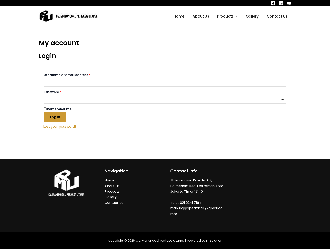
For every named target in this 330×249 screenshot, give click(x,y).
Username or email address (74, 74)
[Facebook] (273, 3)
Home (183, 16)
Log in (55, 117)
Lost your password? (60, 126)
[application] (238, 16)
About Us (204, 16)
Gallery (253, 16)
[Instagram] (281, 3)
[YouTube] (289, 3)
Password (60, 91)
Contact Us (277, 16)
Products (230, 16)
